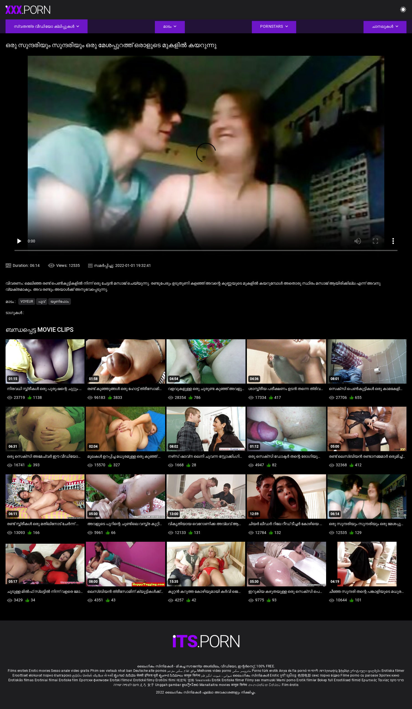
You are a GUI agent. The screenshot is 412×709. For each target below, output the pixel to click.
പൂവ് (41, 301)
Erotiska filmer (393, 671)
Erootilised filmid (348, 680)
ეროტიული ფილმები (365, 671)
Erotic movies (40, 671)
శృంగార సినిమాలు (171, 675)
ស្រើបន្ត (291, 675)
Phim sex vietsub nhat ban (111, 671)
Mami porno (286, 680)
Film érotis (290, 685)
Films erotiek (18, 671)
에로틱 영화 (185, 680)
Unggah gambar (168, 685)
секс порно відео (326, 675)
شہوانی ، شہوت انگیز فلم (217, 675)
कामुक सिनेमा (192, 675)
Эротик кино (389, 675)
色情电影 (305, 675)
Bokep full (325, 680)
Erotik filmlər (307, 680)
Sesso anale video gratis (70, 671)
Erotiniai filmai (47, 680)
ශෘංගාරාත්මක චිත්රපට (265, 685)
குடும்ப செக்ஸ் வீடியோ (87, 675)
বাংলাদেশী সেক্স (316, 671)
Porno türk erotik (265, 671)
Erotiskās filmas (21, 680)
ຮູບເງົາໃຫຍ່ (190, 685)
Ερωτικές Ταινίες (376, 680)
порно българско (57, 675)
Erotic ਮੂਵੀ (278, 675)
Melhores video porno (214, 671)
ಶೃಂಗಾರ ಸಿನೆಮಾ (125, 675)
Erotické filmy (144, 680)
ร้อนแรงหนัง (203, 680)
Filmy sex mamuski (260, 680)
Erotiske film (69, 680)
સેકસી (108, 675)
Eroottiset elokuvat (27, 675)
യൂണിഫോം (59, 301)
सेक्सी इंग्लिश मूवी (147, 675)
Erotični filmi (165, 680)
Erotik (217, 680)
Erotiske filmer (233, 680)
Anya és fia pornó (293, 671)
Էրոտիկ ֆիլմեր (337, 671)
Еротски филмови (94, 680)
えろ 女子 (147, 685)
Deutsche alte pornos (150, 671)
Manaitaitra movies (215, 685)
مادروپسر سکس (241, 671)
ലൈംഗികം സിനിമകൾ (251, 675)
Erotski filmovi (121, 680)
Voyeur (27, 301)
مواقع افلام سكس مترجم (181, 671)
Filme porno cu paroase (359, 675)
